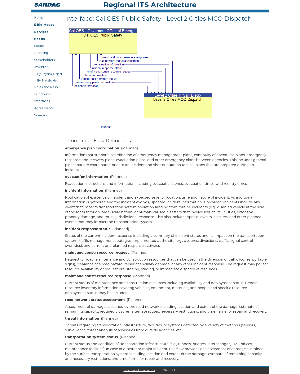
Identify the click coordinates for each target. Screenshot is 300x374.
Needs (39, 39)
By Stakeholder (47, 80)
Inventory (41, 67)
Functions (42, 94)
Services (41, 32)
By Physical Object (49, 74)
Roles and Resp (46, 87)
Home (39, 18)
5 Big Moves (44, 25)
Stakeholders (44, 60)
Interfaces (42, 101)
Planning (41, 53)
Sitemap (40, 115)
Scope (39, 46)
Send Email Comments (139, 370)
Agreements (43, 108)
